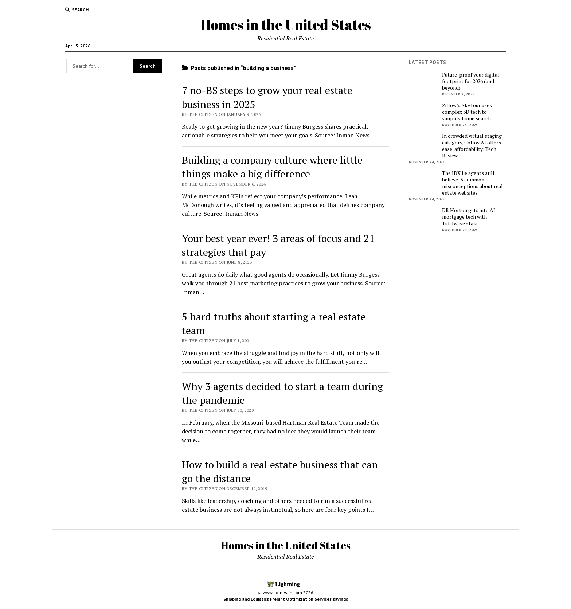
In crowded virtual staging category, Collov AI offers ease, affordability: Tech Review (472, 146)
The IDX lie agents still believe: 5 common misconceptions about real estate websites (472, 183)
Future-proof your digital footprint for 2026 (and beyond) (470, 81)
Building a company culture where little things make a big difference (272, 166)
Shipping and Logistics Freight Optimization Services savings (285, 599)
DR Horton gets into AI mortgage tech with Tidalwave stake (468, 217)
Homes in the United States (285, 24)
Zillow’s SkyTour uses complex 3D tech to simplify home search (467, 112)
